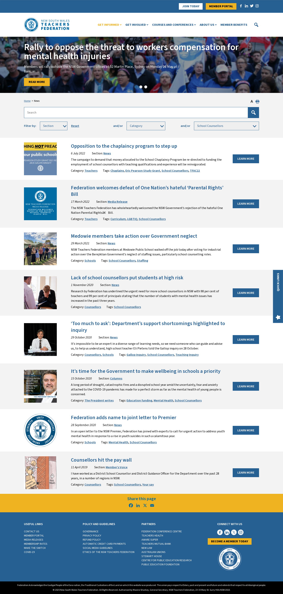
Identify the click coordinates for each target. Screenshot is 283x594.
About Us (207, 25)
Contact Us (31, 532)
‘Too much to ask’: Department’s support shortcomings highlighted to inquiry (148, 327)
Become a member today (229, 541)
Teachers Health (152, 536)
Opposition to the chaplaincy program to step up (124, 146)
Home (27, 101)
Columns (116, 378)
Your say (148, 484)
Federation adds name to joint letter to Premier (123, 417)
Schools (90, 260)
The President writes (99, 400)
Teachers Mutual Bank (156, 544)
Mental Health (163, 400)
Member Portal (221, 6)
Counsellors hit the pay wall (101, 460)
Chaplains (117, 171)
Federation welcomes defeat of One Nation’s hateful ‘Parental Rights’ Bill (147, 191)
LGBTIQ (132, 219)
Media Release (118, 202)
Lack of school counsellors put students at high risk (127, 277)
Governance (90, 532)
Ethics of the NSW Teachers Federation (108, 552)
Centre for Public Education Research (167, 560)
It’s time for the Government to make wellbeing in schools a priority (146, 371)
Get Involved (135, 25)
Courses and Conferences (172, 25)
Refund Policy (92, 540)
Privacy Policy (92, 536)
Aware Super (150, 540)
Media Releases (33, 540)
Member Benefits (234, 25)
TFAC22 (195, 171)
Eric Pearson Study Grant (142, 171)
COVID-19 (29, 552)
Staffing (142, 260)
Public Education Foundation (160, 564)
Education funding (139, 400)
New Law (147, 548)
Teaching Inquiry (187, 355)
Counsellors (93, 307)
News (107, 153)
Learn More (245, 159)
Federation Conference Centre (162, 532)
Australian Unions (153, 552)
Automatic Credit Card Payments (104, 544)
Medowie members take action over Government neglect (134, 236)
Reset (75, 126)
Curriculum (118, 219)
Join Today (190, 6)
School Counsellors (175, 171)
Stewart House (152, 556)
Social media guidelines (98, 548)
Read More (37, 82)
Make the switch (35, 548)
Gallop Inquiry (136, 355)
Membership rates (35, 544)
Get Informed (108, 25)
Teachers (91, 171)
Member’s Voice (117, 467)
